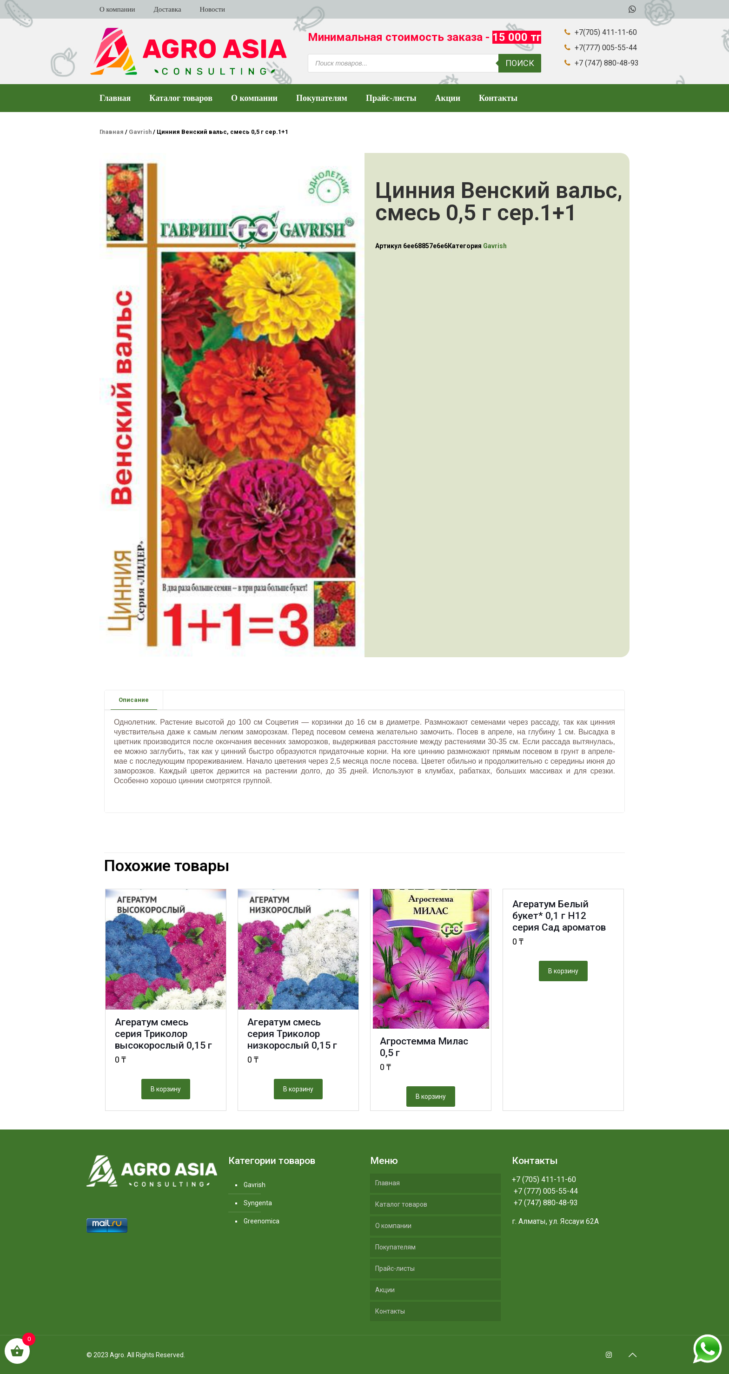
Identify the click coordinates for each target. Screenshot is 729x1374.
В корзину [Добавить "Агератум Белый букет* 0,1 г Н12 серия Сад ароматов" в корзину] (563, 971)
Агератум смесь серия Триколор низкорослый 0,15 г (292, 1034)
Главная (111, 131)
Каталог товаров (401, 1204)
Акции (385, 1290)
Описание (134, 699)
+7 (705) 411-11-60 (544, 1179)
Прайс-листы (395, 1268)
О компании (393, 1225)
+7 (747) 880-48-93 (545, 1202)
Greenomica (261, 1221)
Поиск (519, 63)
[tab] (134, 699)
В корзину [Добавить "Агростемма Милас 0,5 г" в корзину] (431, 1096)
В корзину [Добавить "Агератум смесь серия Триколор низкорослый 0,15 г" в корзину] (298, 1089)
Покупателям (395, 1247)
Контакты (390, 1311)
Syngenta (258, 1203)
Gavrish (140, 131)
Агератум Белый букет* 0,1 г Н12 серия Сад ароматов (559, 915)
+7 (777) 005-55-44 (545, 1191)
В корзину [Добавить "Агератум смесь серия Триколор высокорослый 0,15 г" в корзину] (166, 1089)
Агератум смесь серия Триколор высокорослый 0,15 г (163, 1034)
